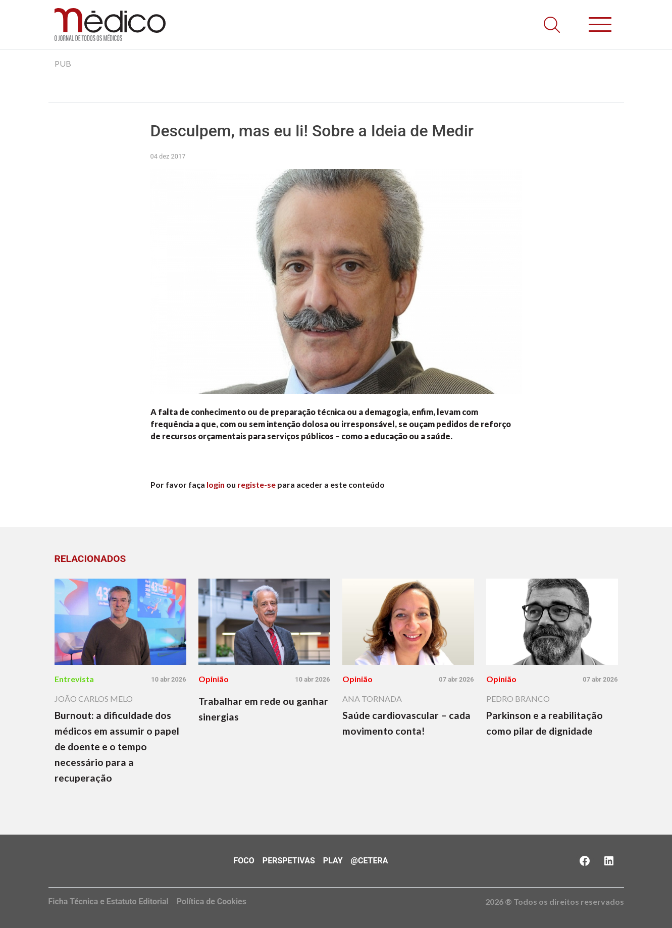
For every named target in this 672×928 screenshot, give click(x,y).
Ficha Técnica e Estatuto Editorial (108, 901)
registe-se (256, 484)
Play (333, 860)
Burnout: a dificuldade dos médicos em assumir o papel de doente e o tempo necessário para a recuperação (117, 746)
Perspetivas (289, 860)
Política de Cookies (211, 901)
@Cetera (369, 860)
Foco (244, 860)
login (215, 484)
